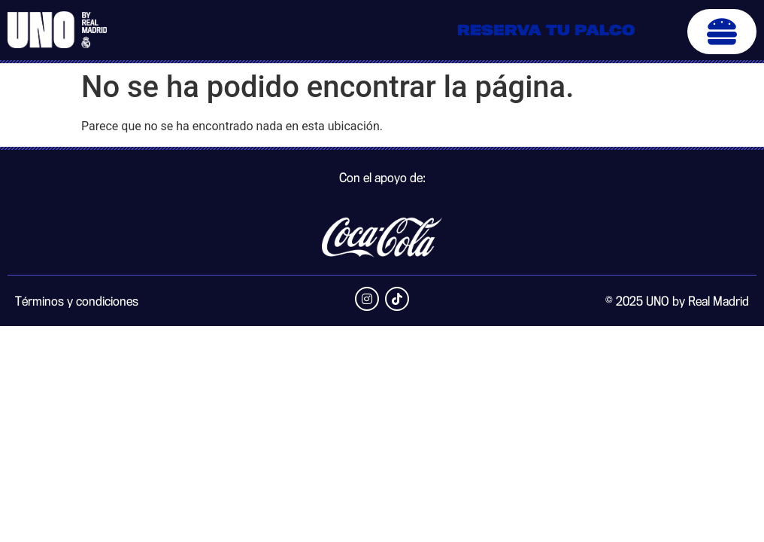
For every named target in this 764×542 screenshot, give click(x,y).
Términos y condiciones (76, 302)
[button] (721, 31)
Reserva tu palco (546, 31)
